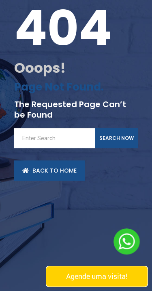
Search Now (116, 138)
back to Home (49, 171)
